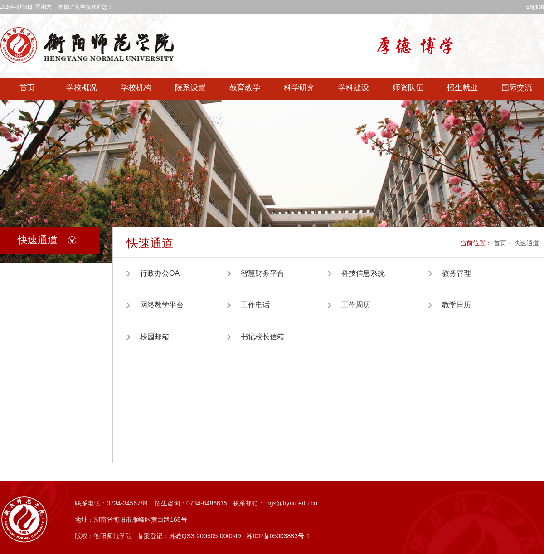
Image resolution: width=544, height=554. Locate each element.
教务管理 (456, 273)
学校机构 (136, 87)
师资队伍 (408, 87)
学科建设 (353, 87)
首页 (27, 87)
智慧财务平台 (262, 273)
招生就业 (462, 87)
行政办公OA (160, 273)
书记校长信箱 (262, 336)
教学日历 (456, 305)
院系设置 (190, 87)
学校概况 (81, 87)
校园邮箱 (154, 336)
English (535, 7)
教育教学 (244, 87)
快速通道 (526, 243)
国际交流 (516, 87)
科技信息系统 (363, 273)
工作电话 (255, 305)
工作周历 (355, 305)
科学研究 (299, 87)
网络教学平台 (162, 305)
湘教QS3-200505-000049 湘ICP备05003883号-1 (239, 535)
